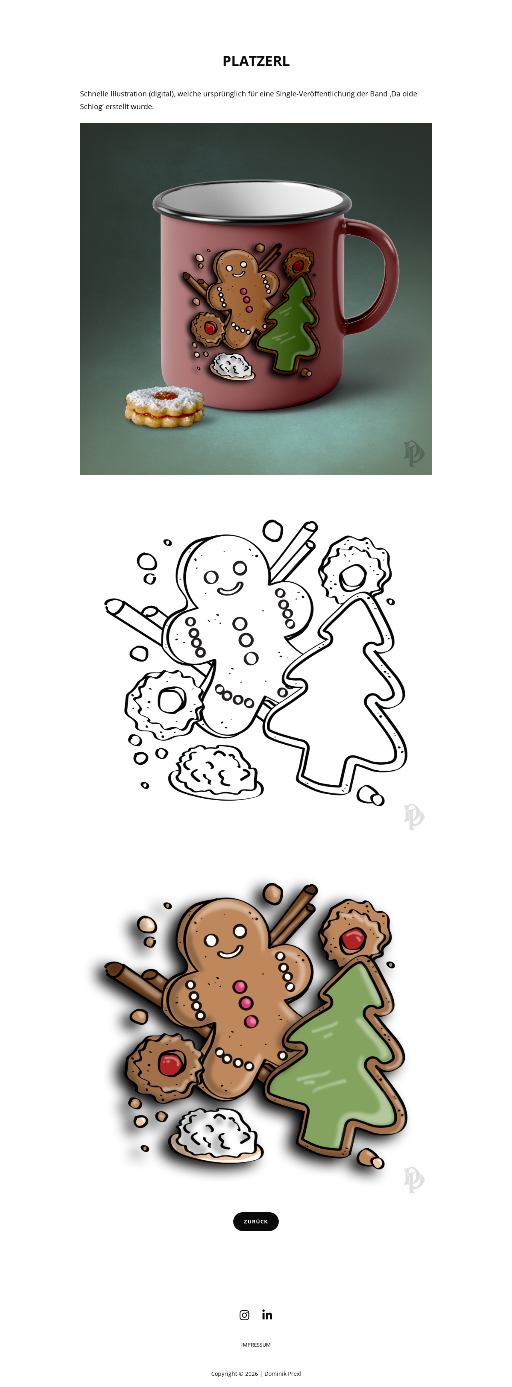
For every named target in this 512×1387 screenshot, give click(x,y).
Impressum (256, 1344)
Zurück (256, 1221)
